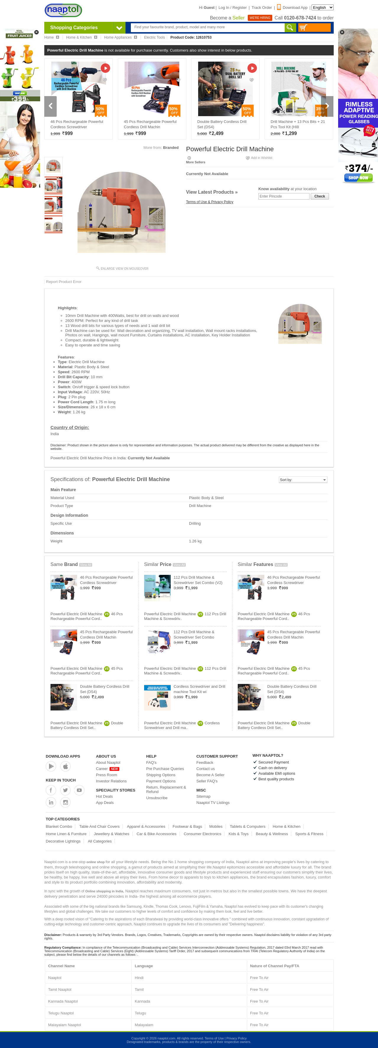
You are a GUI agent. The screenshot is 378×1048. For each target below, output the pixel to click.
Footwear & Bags (187, 826)
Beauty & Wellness (272, 834)
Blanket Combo (59, 826)
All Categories (100, 841)
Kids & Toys (239, 834)
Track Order (262, 7)
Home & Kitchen (286, 826)
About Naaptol (108, 762)
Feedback (204, 762)
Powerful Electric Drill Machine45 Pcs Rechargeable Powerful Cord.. (86, 670)
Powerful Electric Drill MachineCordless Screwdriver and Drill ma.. (182, 725)
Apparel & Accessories (146, 826)
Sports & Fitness (309, 834)
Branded (171, 147)
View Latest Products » (212, 192)
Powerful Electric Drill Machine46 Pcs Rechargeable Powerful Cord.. (86, 616)
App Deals (105, 802)
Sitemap (203, 796)
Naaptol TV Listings (213, 802)
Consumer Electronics (202, 834)
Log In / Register (233, 7)
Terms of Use (214, 1038)
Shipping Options (160, 775)
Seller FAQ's (207, 781)
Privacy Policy (237, 1038)
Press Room (106, 775)
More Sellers (195, 162)
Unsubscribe (156, 798)
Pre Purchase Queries (165, 768)
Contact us (205, 768)
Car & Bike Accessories (156, 834)
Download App (292, 7)
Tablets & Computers (247, 826)
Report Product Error (64, 281)
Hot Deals (104, 796)
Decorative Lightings (63, 841)
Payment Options (161, 781)
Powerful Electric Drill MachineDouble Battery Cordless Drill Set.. (86, 725)
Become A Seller (210, 775)
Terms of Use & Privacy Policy (209, 202)
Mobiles (216, 826)
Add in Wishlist (258, 157)
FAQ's (151, 762)
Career (107, 768)
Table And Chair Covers (99, 826)
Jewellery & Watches (111, 834)
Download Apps (63, 756)
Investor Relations (111, 781)
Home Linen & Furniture (66, 834)
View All (85, 565)
